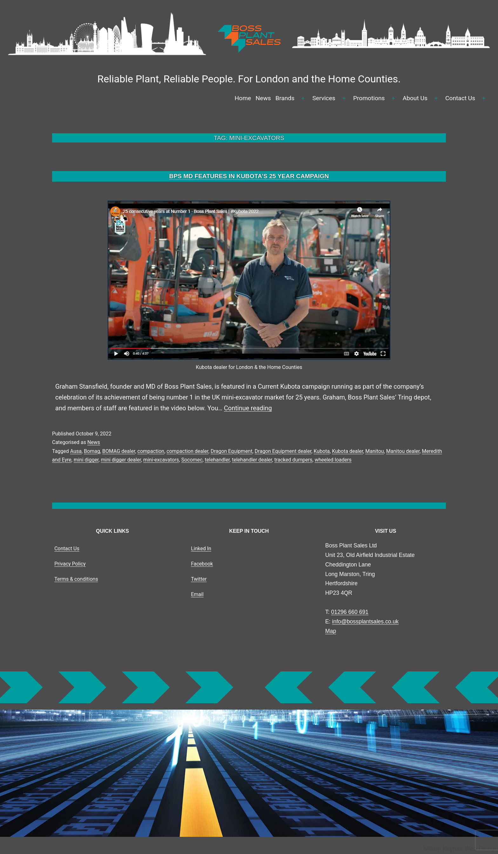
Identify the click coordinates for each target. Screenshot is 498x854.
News (263, 98)
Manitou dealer (403, 451)
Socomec (192, 460)
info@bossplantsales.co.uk (365, 621)
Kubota (322, 451)
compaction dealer (187, 451)
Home (243, 98)
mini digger (86, 460)
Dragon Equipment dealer (283, 451)
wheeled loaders (333, 460)
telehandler (217, 460)
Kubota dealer (347, 451)
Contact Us (460, 98)
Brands (284, 98)
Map (330, 631)
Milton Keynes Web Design (460, 848)
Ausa (76, 451)
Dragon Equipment (231, 451)
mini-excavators (161, 460)
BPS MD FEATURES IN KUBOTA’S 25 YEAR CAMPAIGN (249, 176)
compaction (151, 451)
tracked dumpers (293, 460)
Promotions (369, 98)
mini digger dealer (121, 460)
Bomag (92, 451)
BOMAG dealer (118, 451)
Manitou (374, 451)
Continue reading (248, 408)
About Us (415, 98)
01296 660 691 (349, 612)
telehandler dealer (252, 460)
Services (323, 98)
